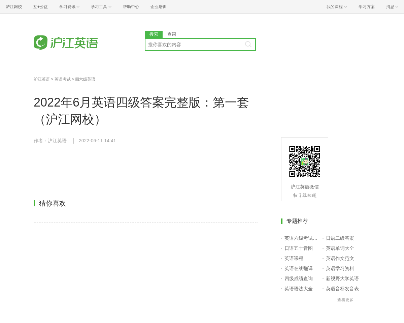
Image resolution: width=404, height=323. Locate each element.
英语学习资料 (340, 268)
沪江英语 (42, 79)
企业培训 (158, 6)
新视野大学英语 (342, 278)
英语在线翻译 (298, 268)
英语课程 (293, 258)
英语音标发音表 (342, 288)
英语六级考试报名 (302, 238)
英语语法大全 (298, 288)
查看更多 (345, 299)
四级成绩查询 (298, 278)
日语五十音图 (298, 248)
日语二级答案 (340, 238)
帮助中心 (131, 6)
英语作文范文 (340, 258)
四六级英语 (85, 79)
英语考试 (63, 79)
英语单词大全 (340, 248)
